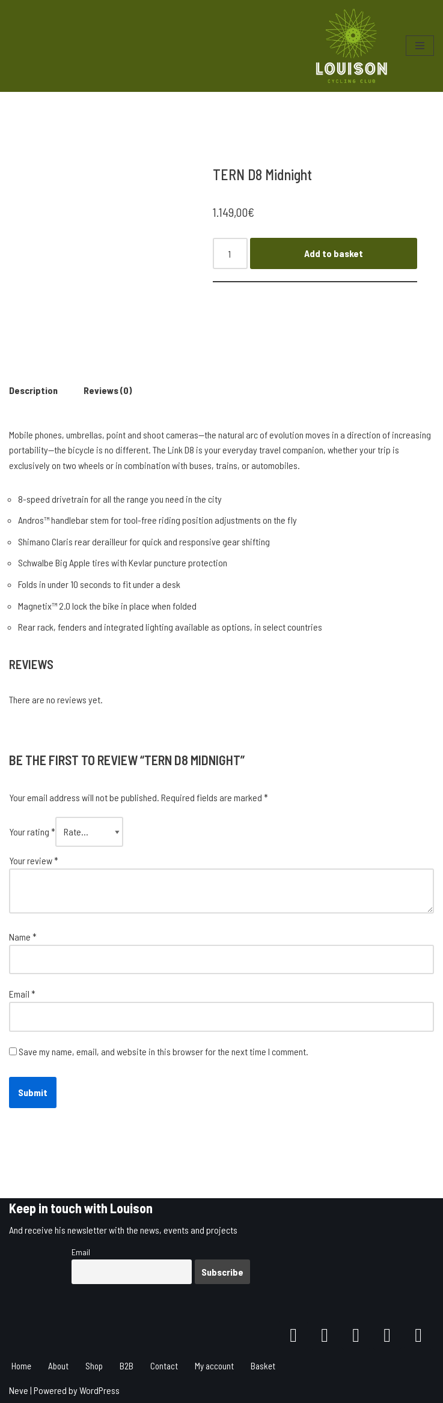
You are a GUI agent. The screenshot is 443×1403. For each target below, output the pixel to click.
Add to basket (333, 253)
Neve (18, 1390)
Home (21, 1365)
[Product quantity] (230, 253)
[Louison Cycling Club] (352, 45)
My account (214, 1365)
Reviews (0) (108, 390)
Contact (164, 1365)
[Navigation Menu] (420, 45)
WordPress (99, 1390)
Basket (263, 1365)
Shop (94, 1365)
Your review (33, 860)
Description (33, 390)
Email (22, 993)
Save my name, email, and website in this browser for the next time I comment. (163, 1051)
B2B (126, 1365)
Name (23, 936)
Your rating (32, 831)
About (58, 1365)
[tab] (33, 390)
